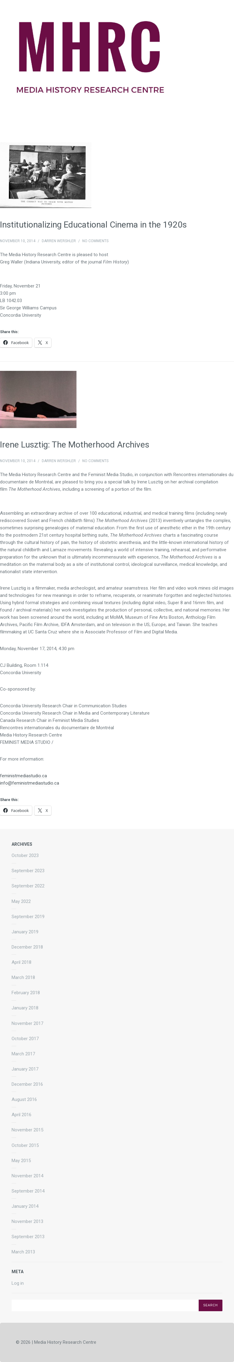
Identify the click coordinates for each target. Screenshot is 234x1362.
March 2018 (23, 977)
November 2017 (27, 1023)
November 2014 (27, 1176)
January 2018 (25, 1008)
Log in (18, 1283)
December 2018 (27, 947)
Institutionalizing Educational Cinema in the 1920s (93, 225)
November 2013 (27, 1221)
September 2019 (28, 916)
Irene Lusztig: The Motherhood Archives (74, 445)
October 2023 (25, 855)
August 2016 (24, 1099)
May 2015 (21, 1160)
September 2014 (28, 1191)
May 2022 (21, 901)
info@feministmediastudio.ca (29, 783)
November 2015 (27, 1130)
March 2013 (23, 1252)
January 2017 (25, 1069)
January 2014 (25, 1206)
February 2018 (26, 992)
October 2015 (25, 1145)
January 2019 (25, 932)
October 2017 (25, 1038)
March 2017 (23, 1054)
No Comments (95, 241)
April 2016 (21, 1114)
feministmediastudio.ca (23, 776)
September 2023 (28, 870)
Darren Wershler (59, 241)
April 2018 (21, 962)
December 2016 (27, 1084)
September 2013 (28, 1236)
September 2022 (28, 886)
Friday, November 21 (20, 286)
